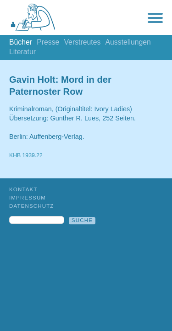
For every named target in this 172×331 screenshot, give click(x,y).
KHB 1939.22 (26, 155)
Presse (48, 42)
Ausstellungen (127, 42)
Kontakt (23, 189)
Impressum (27, 197)
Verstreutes (82, 42)
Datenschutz (31, 206)
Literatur (22, 52)
